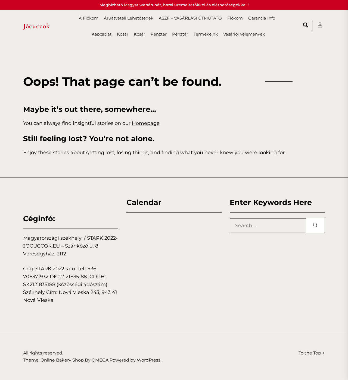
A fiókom (88, 18)
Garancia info (261, 18)
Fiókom (235, 18)
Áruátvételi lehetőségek (128, 18)
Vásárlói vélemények (244, 34)
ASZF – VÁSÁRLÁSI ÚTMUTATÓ (190, 18)
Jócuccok (36, 26)
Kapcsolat (101, 34)
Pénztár (159, 34)
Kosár (122, 34)
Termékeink (206, 34)
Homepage (146, 123)
